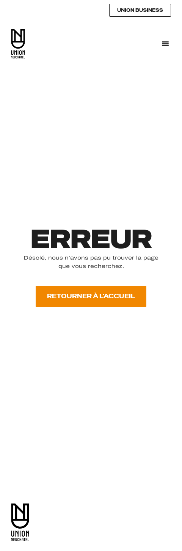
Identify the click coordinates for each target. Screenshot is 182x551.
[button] (165, 43)
